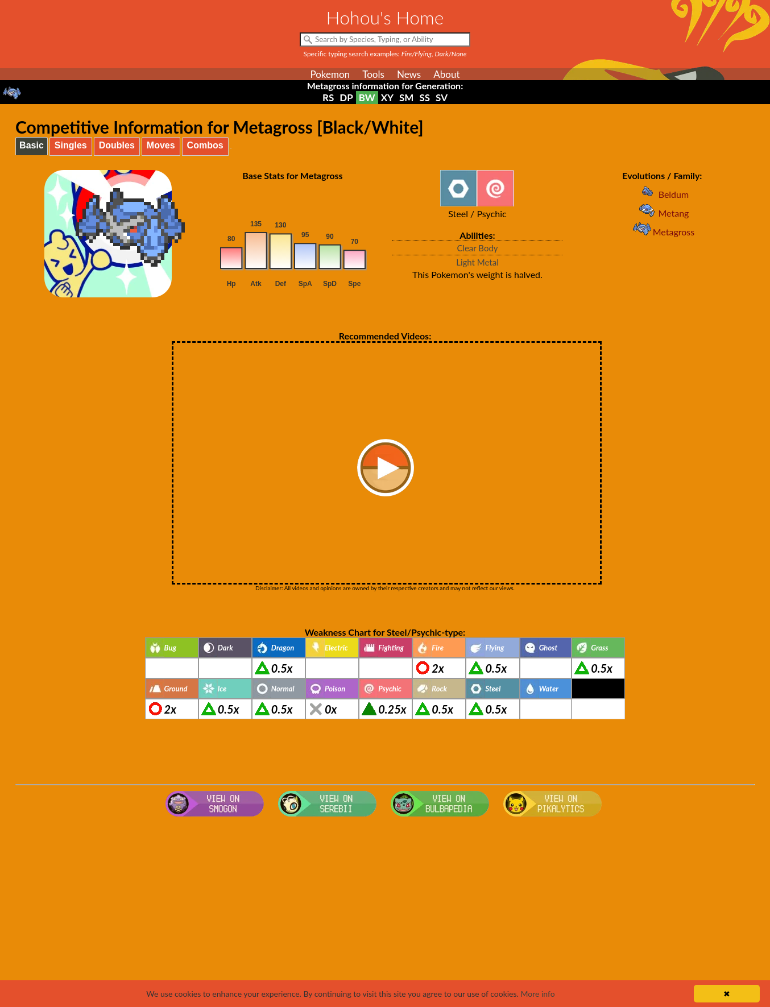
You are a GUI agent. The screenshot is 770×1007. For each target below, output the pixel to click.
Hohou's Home (385, 17)
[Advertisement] (385, 912)
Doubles (117, 145)
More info (537, 993)
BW (367, 97)
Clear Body (477, 248)
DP (346, 97)
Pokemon (330, 74)
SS (424, 97)
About (446, 74)
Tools (373, 74)
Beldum (662, 194)
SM (406, 97)
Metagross (662, 231)
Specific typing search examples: (385, 53)
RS (328, 97)
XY (387, 97)
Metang (662, 213)
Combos (205, 145)
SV (442, 97)
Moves (161, 145)
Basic (31, 145)
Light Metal (477, 262)
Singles (71, 145)
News (409, 74)
